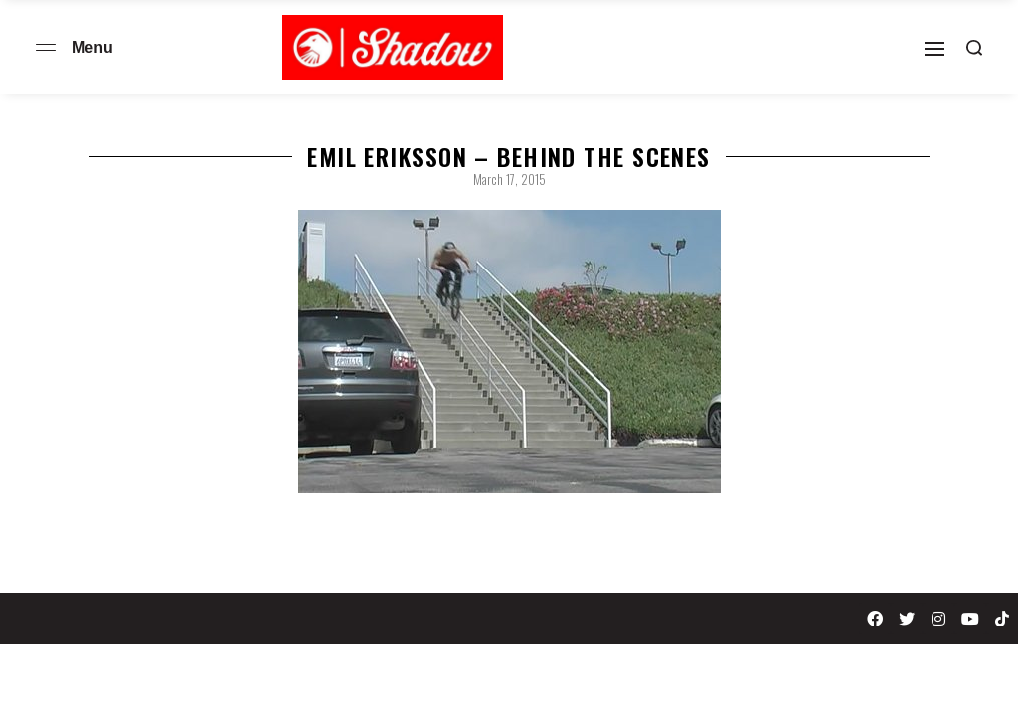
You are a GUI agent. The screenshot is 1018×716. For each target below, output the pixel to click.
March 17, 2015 (509, 179)
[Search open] (974, 48)
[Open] (934, 49)
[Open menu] (46, 47)
